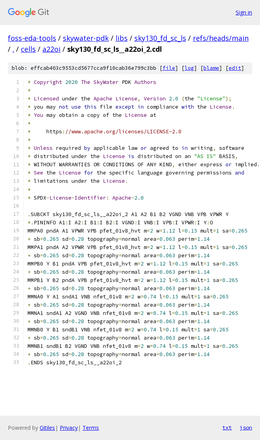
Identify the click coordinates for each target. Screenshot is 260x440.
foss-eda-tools (32, 38)
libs (121, 38)
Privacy (69, 427)
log (189, 68)
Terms (90, 427)
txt (227, 427)
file (169, 68)
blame (211, 68)
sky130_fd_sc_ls (160, 38)
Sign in (244, 12)
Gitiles (47, 427)
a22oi (51, 49)
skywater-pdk (86, 38)
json (246, 427)
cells (28, 49)
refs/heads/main (221, 38)
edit (235, 68)
